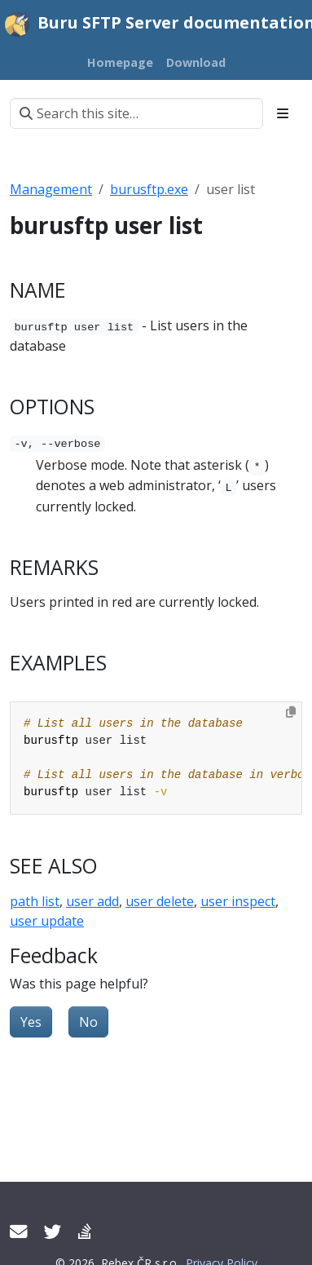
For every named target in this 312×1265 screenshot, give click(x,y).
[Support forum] (84, 1231)
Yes (31, 1022)
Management (51, 189)
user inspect (237, 901)
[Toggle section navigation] (282, 113)
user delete (159, 901)
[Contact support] (19, 1231)
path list (34, 901)
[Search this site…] (136, 113)
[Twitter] (53, 1231)
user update (47, 921)
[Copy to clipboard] (291, 712)
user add (92, 901)
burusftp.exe (149, 189)
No (88, 1022)
